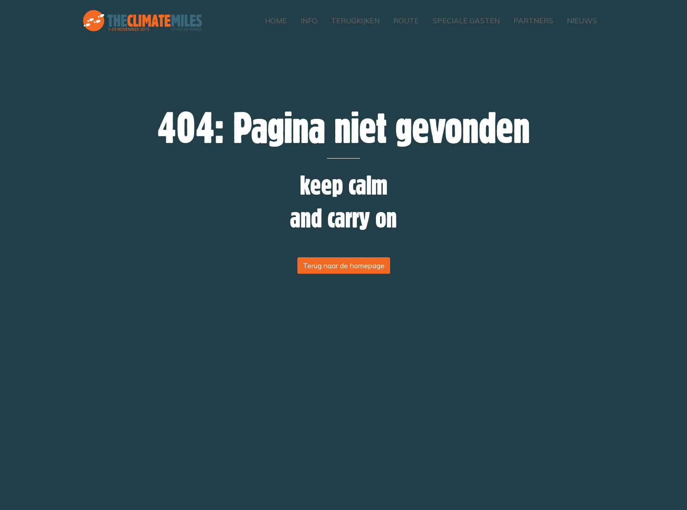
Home (276, 20)
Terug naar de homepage (344, 265)
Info (309, 20)
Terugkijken (355, 20)
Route (406, 20)
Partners (533, 20)
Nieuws (582, 20)
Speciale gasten (466, 20)
